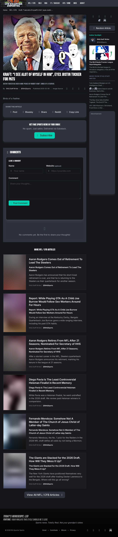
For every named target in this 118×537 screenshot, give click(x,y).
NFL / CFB (31, 3)
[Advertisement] (102, 154)
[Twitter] (85, 88)
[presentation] (28, 212)
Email (44, 527)
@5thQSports (26, 89)
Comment (13, 178)
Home (5, 10)
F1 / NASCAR (55, 3)
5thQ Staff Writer (12, 89)
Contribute (54, 527)
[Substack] (105, 20)
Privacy (73, 527)
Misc (75, 3)
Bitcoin (63, 527)
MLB (40, 3)
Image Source (58, 89)
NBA (45, 3)
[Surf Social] (99, 20)
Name (11, 165)
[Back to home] (13, 3)
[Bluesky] (79, 88)
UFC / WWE (66, 3)
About (82, 3)
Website (53, 165)
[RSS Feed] (67, 88)
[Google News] (73, 88)
